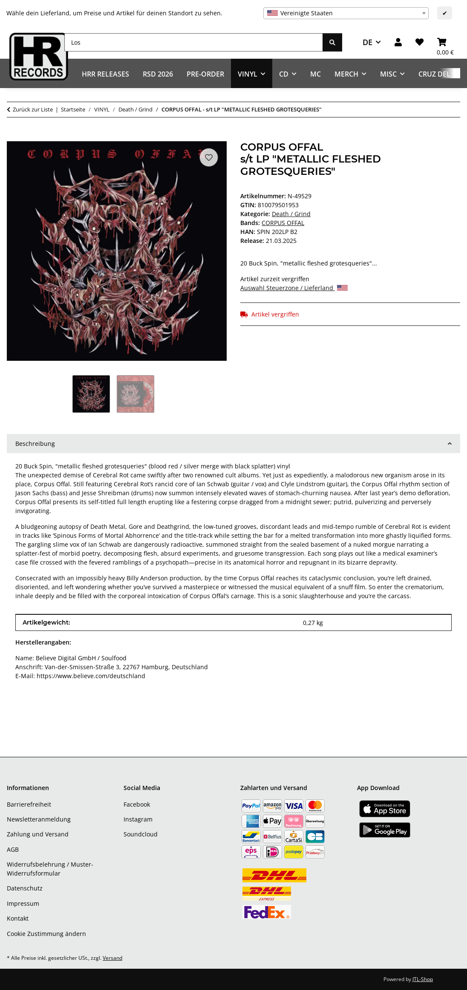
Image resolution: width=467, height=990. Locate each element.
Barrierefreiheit (29, 804)
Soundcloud (141, 834)
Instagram (138, 819)
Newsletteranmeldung (39, 819)
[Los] (193, 42)
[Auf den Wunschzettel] (208, 157)
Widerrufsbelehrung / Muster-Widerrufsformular (50, 868)
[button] (398, 42)
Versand (112, 957)
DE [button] (367, 42)
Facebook (137, 804)
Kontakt (18, 918)
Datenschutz (25, 888)
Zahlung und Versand (38, 834)
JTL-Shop (422, 979)
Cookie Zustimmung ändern (46, 934)
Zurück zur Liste (33, 109)
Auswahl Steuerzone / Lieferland (294, 288)
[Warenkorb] (445, 42)
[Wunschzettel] (419, 42)
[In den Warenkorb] (13, 136)
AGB (13, 849)
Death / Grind (291, 214)
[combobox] (346, 13)
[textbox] (346, 13)
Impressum (23, 903)
